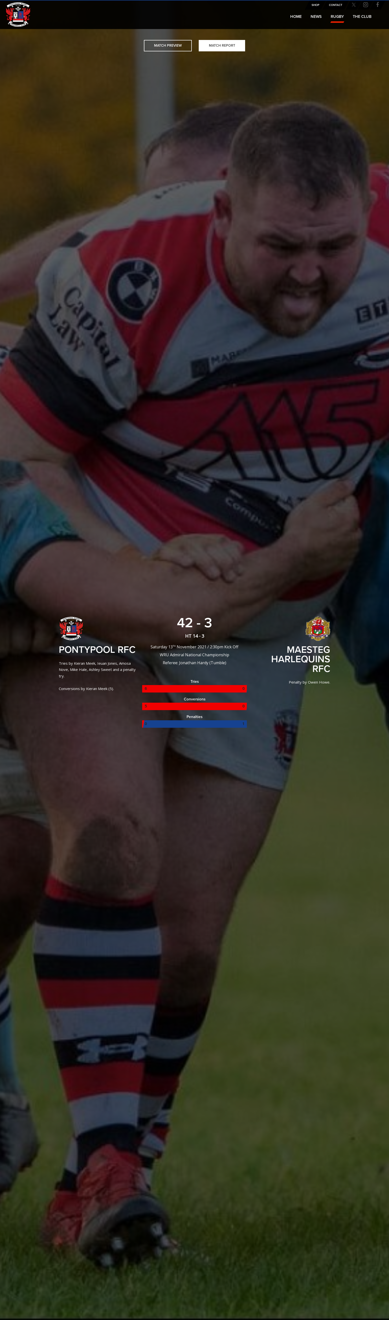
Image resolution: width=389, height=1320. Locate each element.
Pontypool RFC (15, 11)
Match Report (222, 45)
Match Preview (168, 45)
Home (296, 16)
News (316, 16)
